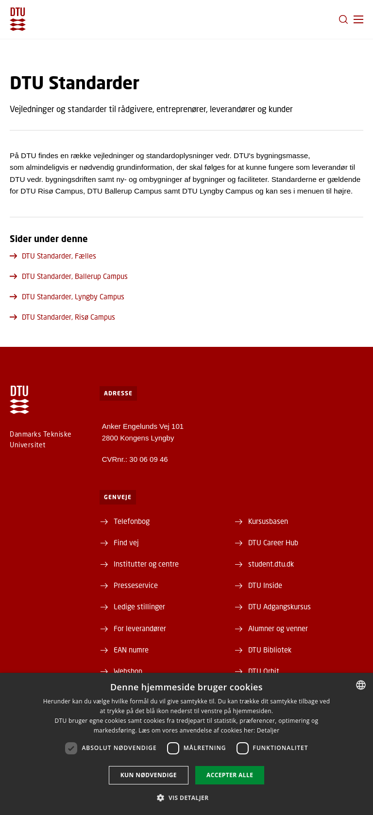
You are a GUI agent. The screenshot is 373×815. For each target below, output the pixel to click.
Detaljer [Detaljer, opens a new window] (268, 730)
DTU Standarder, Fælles (53, 255)
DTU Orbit (263, 671)
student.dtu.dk (271, 563)
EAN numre (131, 649)
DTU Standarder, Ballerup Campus (69, 276)
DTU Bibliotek (269, 649)
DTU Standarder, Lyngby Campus (67, 296)
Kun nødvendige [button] (148, 775)
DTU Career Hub (273, 542)
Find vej (126, 542)
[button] (358, 19)
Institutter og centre (146, 563)
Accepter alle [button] (229, 775)
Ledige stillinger (139, 606)
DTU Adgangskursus (279, 606)
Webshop (128, 671)
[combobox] (361, 685)
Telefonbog (132, 521)
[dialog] (186, 744)
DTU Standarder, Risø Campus (62, 316)
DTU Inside (265, 585)
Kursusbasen (268, 521)
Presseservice (136, 585)
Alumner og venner (278, 628)
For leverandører (140, 628)
